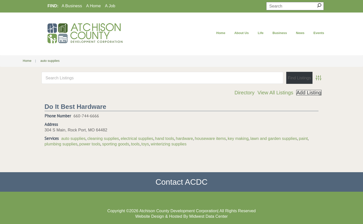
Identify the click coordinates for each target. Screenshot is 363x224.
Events (319, 33)
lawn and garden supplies (273, 138)
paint (303, 138)
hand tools (164, 138)
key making (238, 138)
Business (279, 33)
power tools (89, 144)
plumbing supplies (61, 144)
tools (135, 144)
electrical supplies (137, 138)
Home (220, 33)
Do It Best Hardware (75, 106)
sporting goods (115, 144)
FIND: (53, 6)
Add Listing (308, 92)
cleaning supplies (103, 138)
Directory (244, 92)
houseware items (210, 138)
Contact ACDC (182, 181)
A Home (93, 6)
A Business (72, 6)
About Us (241, 33)
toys (145, 144)
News (300, 33)
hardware (184, 138)
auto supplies (73, 138)
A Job (110, 6)
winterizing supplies (168, 144)
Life (261, 33)
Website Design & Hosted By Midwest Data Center (181, 216)
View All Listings (275, 92)
